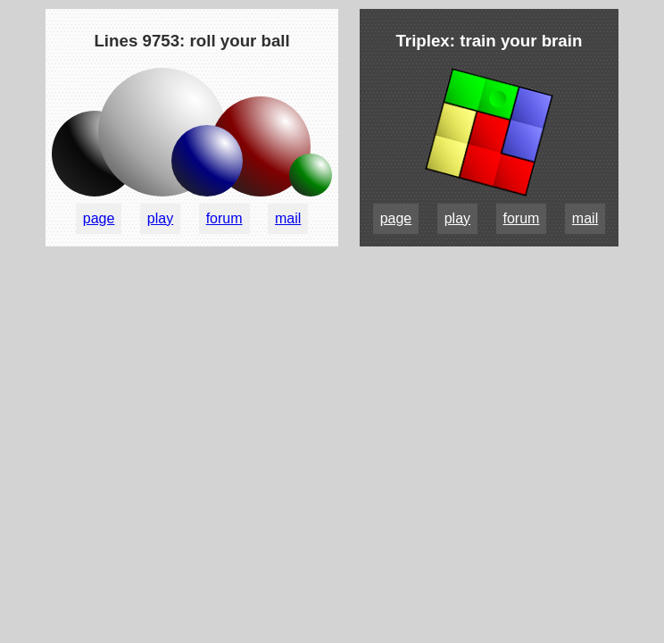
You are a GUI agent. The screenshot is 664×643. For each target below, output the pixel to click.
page (99, 218)
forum (224, 218)
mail (288, 218)
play (160, 218)
